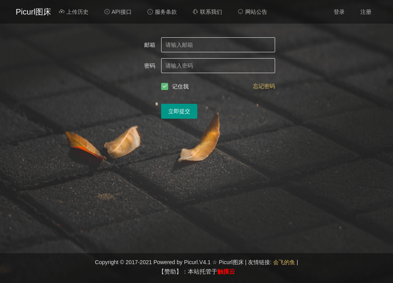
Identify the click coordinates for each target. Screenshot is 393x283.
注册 (365, 12)
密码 (149, 65)
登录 (339, 12)
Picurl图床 (33, 11)
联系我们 (207, 12)
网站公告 (252, 12)
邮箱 (149, 45)
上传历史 (73, 12)
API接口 (118, 12)
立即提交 (179, 111)
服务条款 (162, 12)
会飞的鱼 (285, 262)
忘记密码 (264, 86)
